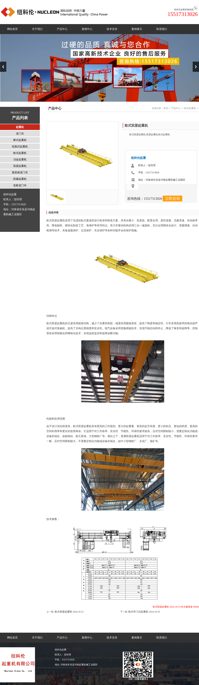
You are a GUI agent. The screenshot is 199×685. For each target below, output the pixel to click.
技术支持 (112, 29)
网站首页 (12, 29)
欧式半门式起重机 (138, 611)
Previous (3, 67)
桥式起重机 (20, 140)
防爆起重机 (20, 178)
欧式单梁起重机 (63, 611)
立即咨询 (172, 198)
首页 (165, 108)
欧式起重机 (190, 108)
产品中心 (62, 29)
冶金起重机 (20, 159)
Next (196, 67)
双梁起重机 (20, 166)
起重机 (20, 127)
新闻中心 (87, 29)
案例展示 (137, 29)
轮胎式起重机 (20, 146)
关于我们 (37, 29)
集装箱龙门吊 (20, 172)
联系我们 (161, 29)
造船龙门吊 (20, 185)
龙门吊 (20, 133)
